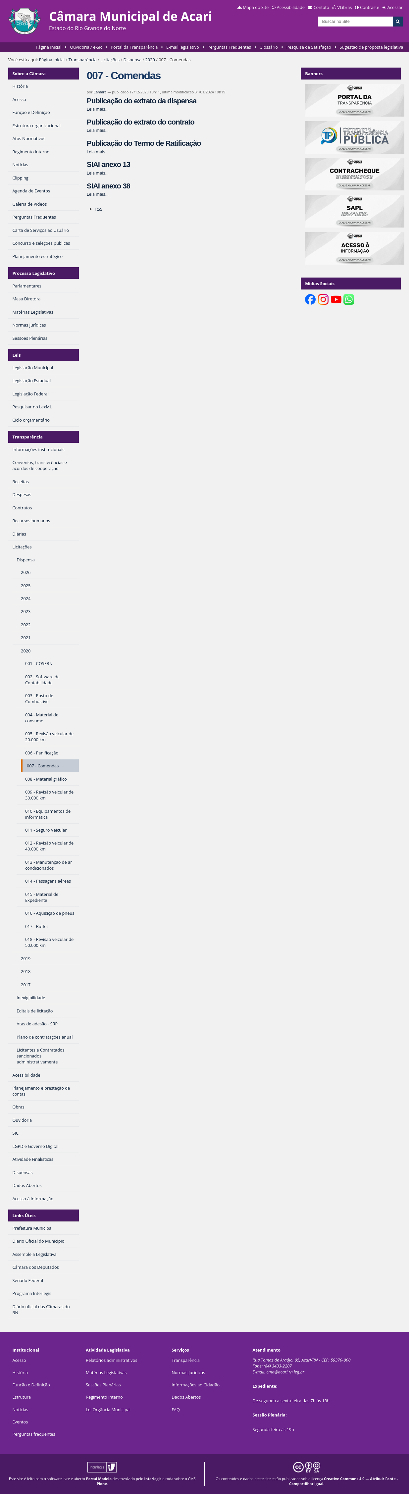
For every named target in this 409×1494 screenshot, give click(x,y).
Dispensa (132, 60)
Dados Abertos (186, 1397)
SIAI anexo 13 (108, 164)
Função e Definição (31, 1385)
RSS (98, 209)
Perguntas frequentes (33, 1434)
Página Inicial (49, 47)
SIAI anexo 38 (108, 186)
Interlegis (152, 1478)
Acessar (395, 7)
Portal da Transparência (134, 47)
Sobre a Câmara (29, 74)
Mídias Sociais (319, 283)
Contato (322, 7)
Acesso (19, 1360)
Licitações (110, 60)
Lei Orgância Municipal (108, 1410)
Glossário (269, 47)
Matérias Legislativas (106, 1372)
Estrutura (21, 1397)
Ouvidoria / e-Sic (86, 47)
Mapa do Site (256, 7)
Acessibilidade (291, 7)
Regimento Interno (104, 1397)
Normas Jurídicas (188, 1372)
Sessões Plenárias (103, 1385)
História (20, 1372)
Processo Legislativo (34, 273)
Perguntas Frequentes (229, 47)
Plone (102, 1483)
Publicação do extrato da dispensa (141, 101)
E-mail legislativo (182, 47)
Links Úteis (24, 1215)
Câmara (100, 91)
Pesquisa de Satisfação (308, 47)
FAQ (176, 1410)
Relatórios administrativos (111, 1360)
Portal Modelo (99, 1478)
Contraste (369, 7)
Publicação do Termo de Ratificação (144, 143)
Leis (17, 355)
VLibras (344, 7)
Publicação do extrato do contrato (140, 122)
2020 (150, 60)
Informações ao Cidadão (196, 1385)
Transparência (83, 60)
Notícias (20, 1410)
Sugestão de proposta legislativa (371, 47)
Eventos (20, 1422)
